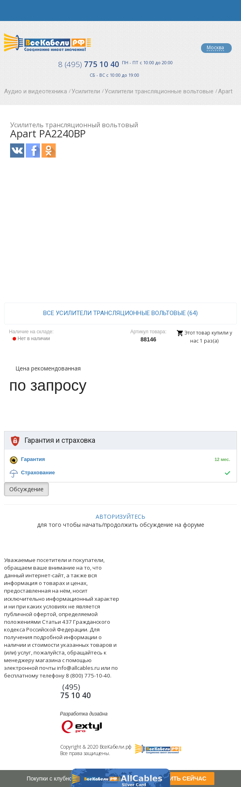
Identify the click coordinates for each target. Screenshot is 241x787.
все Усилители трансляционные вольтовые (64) (120, 313)
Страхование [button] (38, 472)
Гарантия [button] (33, 459)
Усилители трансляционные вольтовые (159, 91)
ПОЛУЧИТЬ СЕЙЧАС (177, 778)
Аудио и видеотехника (35, 91)
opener (10, 10)
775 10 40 (88, 64)
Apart (225, 91)
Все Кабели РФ (47, 42)
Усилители (85, 91)
